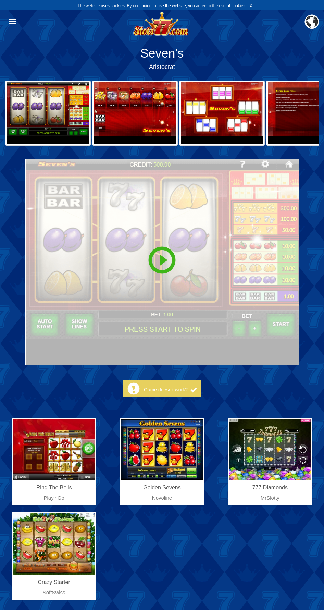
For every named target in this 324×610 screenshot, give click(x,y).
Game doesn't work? (170, 389)
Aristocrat (162, 66)
